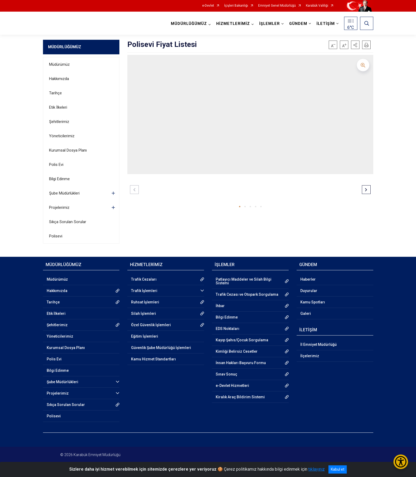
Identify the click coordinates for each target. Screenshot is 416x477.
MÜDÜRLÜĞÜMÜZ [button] (189, 23)
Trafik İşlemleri (144, 291)
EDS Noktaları (227, 328)
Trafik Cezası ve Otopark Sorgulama (247, 294)
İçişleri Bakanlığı (236, 5)
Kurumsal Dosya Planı (68, 150)
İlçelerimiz (309, 356)
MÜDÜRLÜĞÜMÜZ (64, 47)
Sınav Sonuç (226, 374)
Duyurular (308, 291)
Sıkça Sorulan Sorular (67, 221)
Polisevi (55, 236)
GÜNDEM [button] (298, 23)
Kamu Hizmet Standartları (153, 359)
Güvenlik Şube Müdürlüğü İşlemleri (161, 348)
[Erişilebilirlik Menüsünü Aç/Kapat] (400, 461)
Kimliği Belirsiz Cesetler (237, 351)
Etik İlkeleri (58, 107)
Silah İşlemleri (143, 313)
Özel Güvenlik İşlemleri (151, 325)
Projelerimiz (59, 207)
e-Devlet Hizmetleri (232, 385)
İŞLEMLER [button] (269, 23)
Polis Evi (56, 164)
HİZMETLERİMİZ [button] (233, 23)
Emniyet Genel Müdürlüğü (277, 5)
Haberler (308, 279)
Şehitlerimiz (59, 121)
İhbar (220, 306)
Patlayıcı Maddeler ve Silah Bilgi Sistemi (243, 281)
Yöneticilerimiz (62, 136)
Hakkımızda (59, 78)
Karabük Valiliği (317, 5)
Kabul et (337, 469)
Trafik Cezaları (144, 279)
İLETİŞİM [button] (326, 23)
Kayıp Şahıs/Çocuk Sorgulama (242, 340)
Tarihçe (55, 93)
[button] (355, 45)
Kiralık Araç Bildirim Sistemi (240, 397)
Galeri (305, 313)
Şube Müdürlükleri (64, 193)
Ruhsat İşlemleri (145, 302)
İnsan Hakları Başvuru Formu (241, 363)
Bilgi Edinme (59, 178)
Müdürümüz (59, 64)
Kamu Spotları (312, 302)
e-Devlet (208, 5)
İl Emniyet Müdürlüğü (318, 344)
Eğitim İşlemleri (144, 336)
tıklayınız (316, 469)
